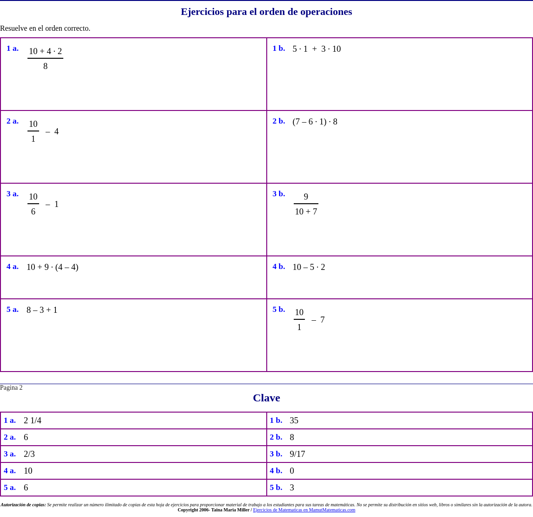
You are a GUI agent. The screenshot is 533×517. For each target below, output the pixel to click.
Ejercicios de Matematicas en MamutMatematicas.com (304, 509)
